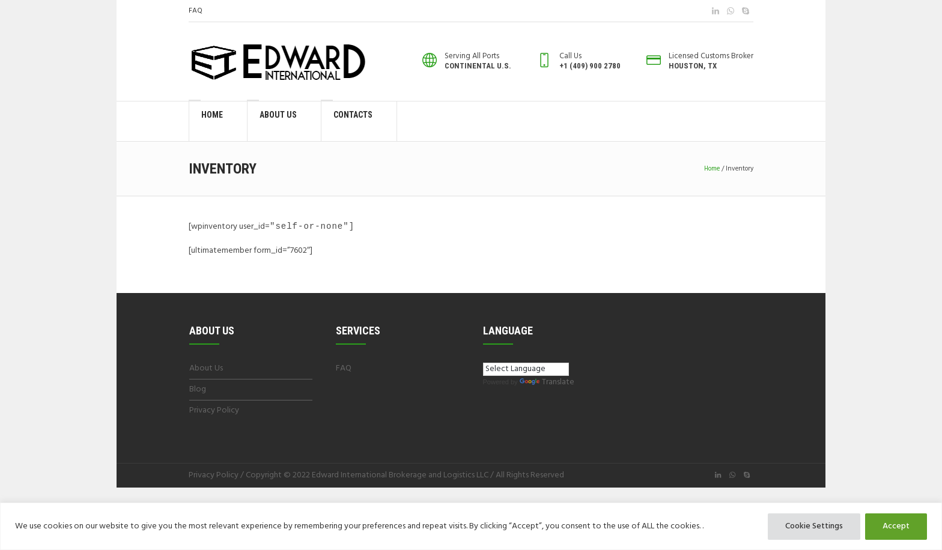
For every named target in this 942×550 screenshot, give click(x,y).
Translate (547, 383)
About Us (206, 369)
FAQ (195, 11)
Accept (896, 526)
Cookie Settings (814, 526)
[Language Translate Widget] (526, 369)
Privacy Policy (214, 411)
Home (712, 168)
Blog (197, 390)
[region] (471, 526)
